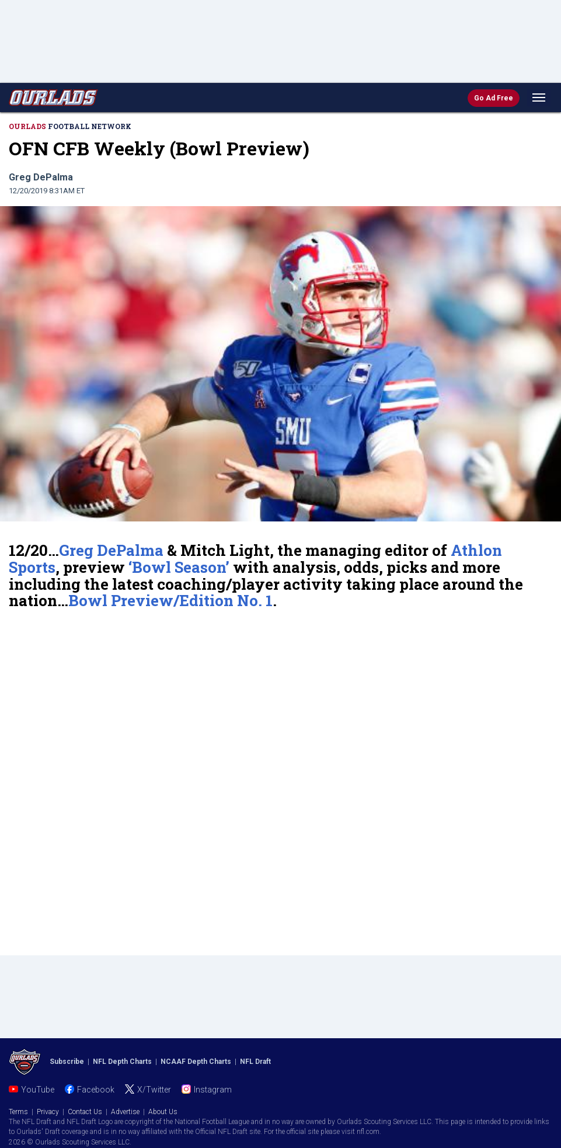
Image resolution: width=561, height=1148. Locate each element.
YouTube (37, 1089)
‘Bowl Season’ (178, 567)
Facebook (95, 1089)
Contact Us (85, 1112)
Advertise (125, 1112)
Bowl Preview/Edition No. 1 (170, 600)
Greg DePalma (111, 550)
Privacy (48, 1112)
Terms (18, 1112)
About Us (162, 1112)
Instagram (213, 1089)
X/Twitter (154, 1089)
